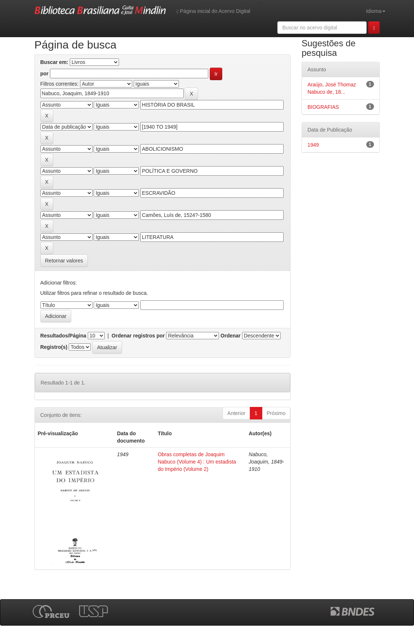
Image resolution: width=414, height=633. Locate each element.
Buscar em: (54, 62)
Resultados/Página (63, 336)
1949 (313, 145)
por (44, 73)
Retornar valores (64, 261)
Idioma (375, 11)
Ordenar (230, 336)
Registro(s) (54, 347)
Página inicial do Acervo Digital (213, 11)
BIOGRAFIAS (323, 107)
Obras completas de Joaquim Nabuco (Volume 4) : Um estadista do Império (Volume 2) (197, 461)
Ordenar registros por (138, 336)
